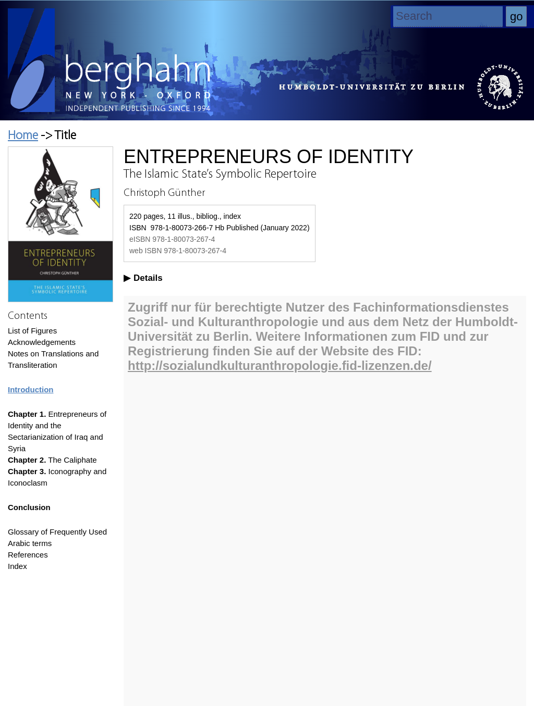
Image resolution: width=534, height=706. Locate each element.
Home (23, 136)
